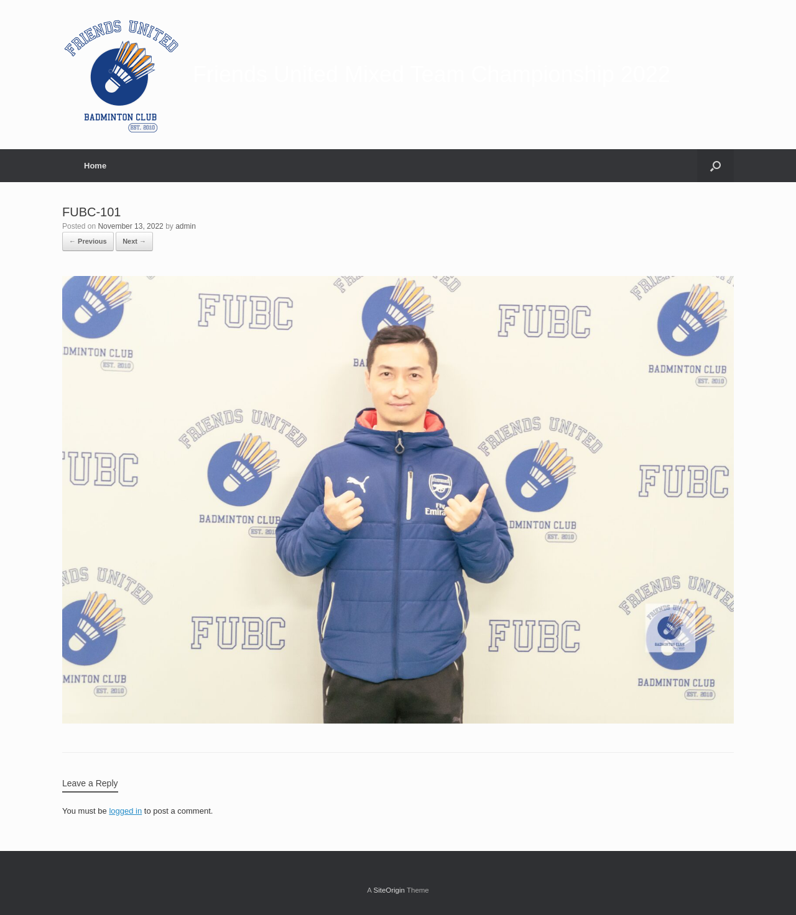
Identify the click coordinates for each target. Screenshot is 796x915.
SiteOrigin (389, 890)
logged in (125, 811)
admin (185, 226)
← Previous (88, 241)
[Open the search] (715, 165)
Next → (134, 241)
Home (95, 165)
